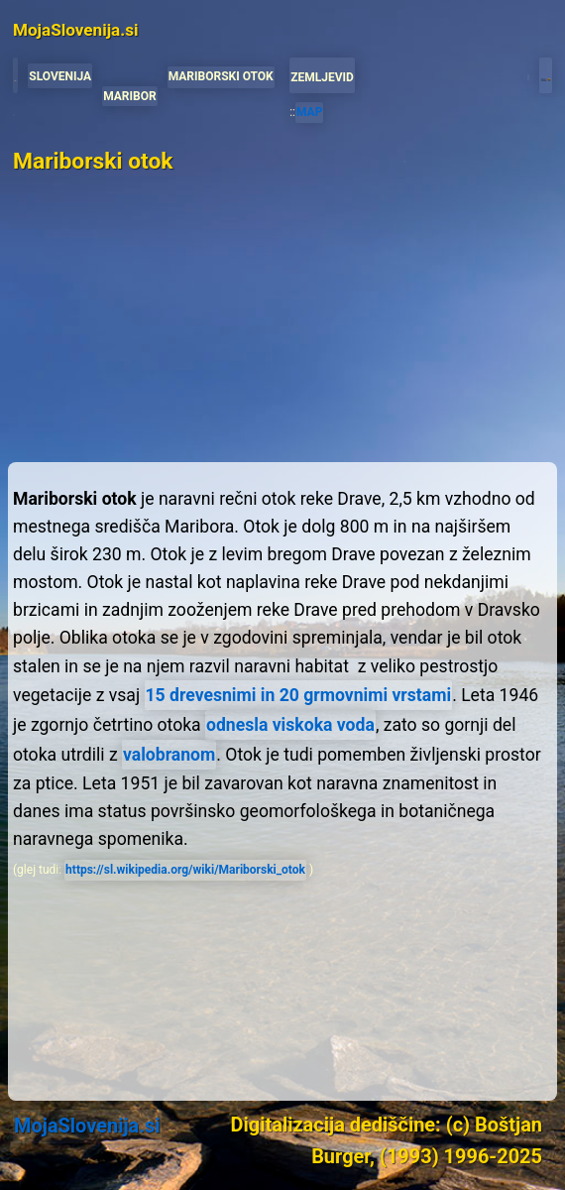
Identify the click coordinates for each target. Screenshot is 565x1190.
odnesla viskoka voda (290, 725)
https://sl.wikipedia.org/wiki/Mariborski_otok (185, 870)
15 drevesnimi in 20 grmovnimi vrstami (299, 695)
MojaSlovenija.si (87, 1125)
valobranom (169, 755)
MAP (309, 112)
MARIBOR (130, 96)
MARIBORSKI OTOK (221, 76)
